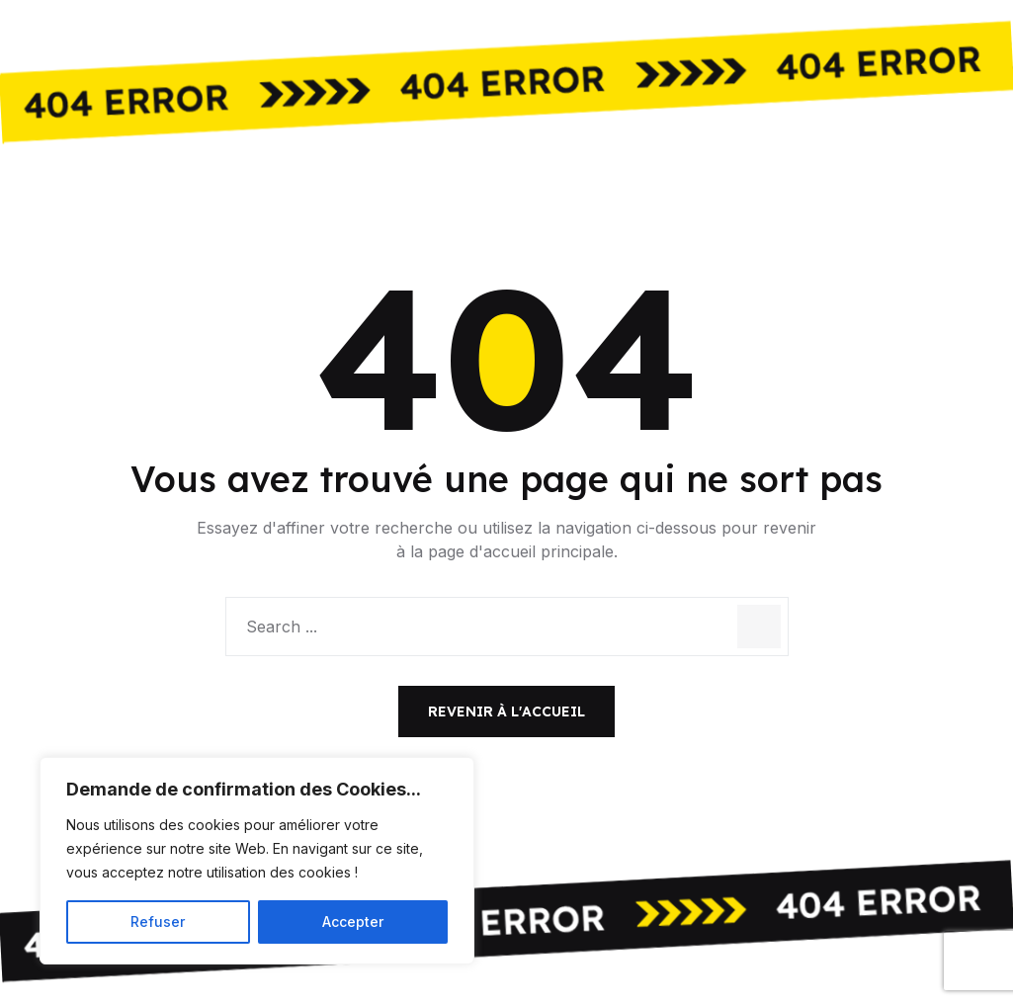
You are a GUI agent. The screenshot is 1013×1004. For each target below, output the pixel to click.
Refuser (157, 921)
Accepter (352, 921)
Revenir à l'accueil (506, 711)
